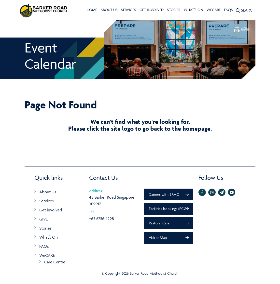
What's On (193, 9)
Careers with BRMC (164, 194)
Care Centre (54, 261)
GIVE (43, 219)
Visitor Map (158, 237)
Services (128, 9)
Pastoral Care (159, 223)
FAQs (228, 9)
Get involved (152, 9)
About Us (109, 9)
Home (92, 9)
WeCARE (214, 9)
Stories (173, 9)
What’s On (48, 237)
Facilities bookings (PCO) (168, 208)
